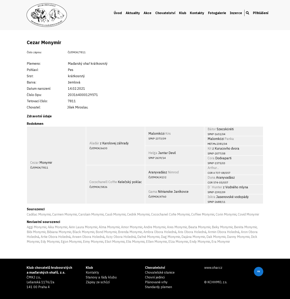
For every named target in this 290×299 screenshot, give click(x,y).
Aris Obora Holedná (192, 232)
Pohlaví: (32, 70)
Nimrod (173, 172)
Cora (211, 158)
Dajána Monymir (193, 237)
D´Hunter (215, 187)
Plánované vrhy (156, 282)
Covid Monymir (248, 214)
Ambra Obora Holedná (159, 232)
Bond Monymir (106, 232)
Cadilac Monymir (39, 214)
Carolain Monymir (91, 214)
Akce (147, 13)
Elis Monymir (135, 242)
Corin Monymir (226, 214)
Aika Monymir (57, 227)
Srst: (30, 76)
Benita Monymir (245, 227)
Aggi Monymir (36, 227)
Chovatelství (165, 13)
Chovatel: (34, 107)
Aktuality (133, 13)
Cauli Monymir (115, 214)
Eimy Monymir (93, 242)
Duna (211, 177)
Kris (168, 133)
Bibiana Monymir (59, 232)
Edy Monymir (50, 242)
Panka (229, 139)
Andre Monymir (155, 227)
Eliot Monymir (115, 242)
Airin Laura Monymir (83, 227)
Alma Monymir (109, 227)
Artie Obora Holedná (56, 237)
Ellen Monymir (156, 242)
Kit (209, 148)
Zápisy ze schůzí (98, 282)
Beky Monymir (222, 227)
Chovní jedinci (155, 277)
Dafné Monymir (148, 237)
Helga (152, 153)
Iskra (211, 197)
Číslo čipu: (34, 95)
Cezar (34, 162)
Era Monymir (220, 242)
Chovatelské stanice (160, 272)
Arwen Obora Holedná (88, 237)
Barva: (31, 82)
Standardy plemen (158, 287)
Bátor (212, 129)
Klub (182, 13)
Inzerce (236, 13)
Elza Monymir (178, 242)
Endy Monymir (200, 242)
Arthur (212, 168)
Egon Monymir (71, 242)
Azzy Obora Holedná (121, 237)
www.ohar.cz (213, 268)
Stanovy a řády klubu (101, 277)
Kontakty (197, 13)
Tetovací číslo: (37, 101)
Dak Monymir (216, 237)
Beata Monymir (199, 227)
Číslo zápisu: (34, 52)
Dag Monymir (170, 237)
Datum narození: (39, 88)
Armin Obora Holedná (223, 232)
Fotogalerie (217, 13)
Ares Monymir (177, 227)
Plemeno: (34, 63)
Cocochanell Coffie (103, 182)
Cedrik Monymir (138, 214)
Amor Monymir (131, 227)
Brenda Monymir (130, 232)
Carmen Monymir (64, 214)
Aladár (94, 143)
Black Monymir (83, 232)
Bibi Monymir (36, 232)
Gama (152, 192)
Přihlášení (260, 13)
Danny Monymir (238, 237)
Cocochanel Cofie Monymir (170, 214)
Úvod (118, 13)
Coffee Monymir (202, 214)
